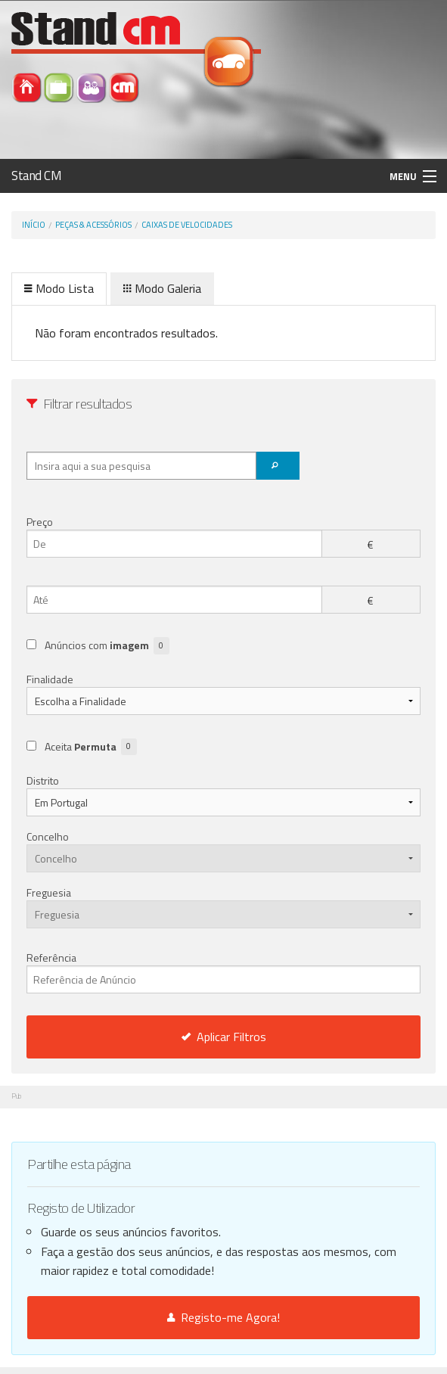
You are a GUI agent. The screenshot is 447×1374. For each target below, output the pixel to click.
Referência (223, 971)
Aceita (91, 747)
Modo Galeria (162, 288)
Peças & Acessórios (93, 225)
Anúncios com (107, 645)
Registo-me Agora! (223, 1317)
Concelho (47, 836)
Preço (39, 522)
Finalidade (49, 679)
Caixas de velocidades (186, 225)
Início (33, 225)
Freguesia (48, 892)
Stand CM (36, 175)
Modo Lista (59, 288)
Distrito (42, 780)
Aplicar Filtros (224, 1036)
